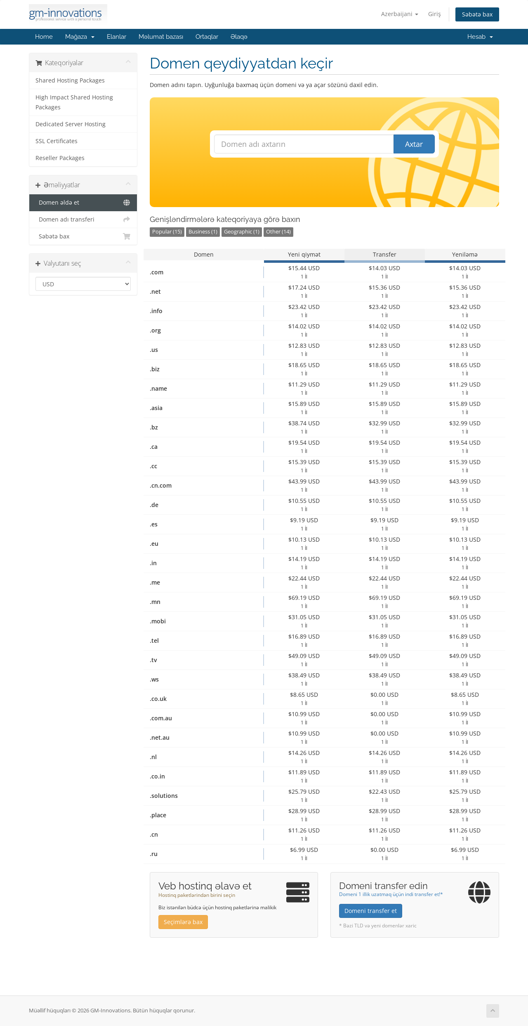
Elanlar (116, 36)
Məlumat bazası (161, 36)
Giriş (434, 14)
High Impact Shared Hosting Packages (74, 102)
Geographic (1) (241, 231)
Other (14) (278, 231)
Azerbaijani (399, 14)
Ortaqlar (207, 36)
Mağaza (79, 36)
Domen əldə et (83, 203)
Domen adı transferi (83, 219)
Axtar (414, 144)
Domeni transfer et (370, 911)
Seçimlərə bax (183, 922)
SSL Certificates (56, 141)
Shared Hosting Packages (70, 80)
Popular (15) (167, 231)
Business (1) (203, 231)
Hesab (480, 36)
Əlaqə (239, 36)
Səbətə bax (477, 14)
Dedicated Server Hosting (70, 124)
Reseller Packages (60, 158)
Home (44, 36)
